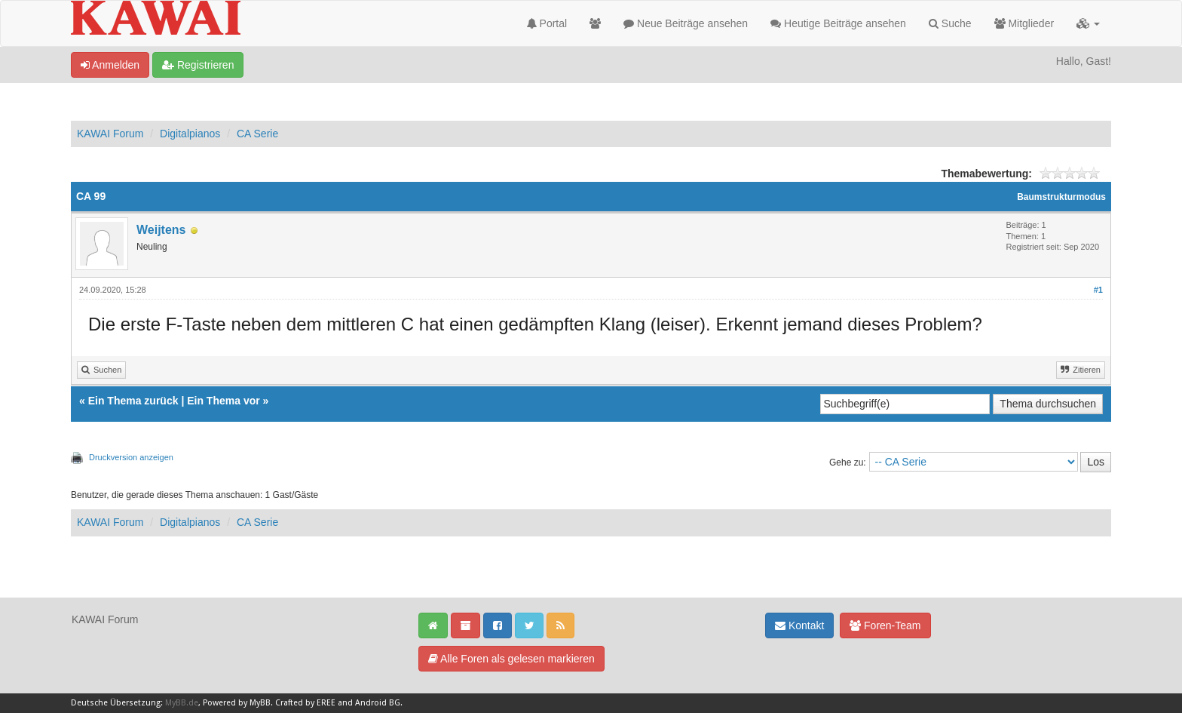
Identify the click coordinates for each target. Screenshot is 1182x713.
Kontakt (799, 625)
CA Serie (257, 134)
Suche (950, 23)
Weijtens (161, 229)
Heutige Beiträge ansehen (838, 23)
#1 (1098, 289)
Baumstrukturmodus (1061, 197)
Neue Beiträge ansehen (685, 23)
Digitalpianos (190, 134)
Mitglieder (1024, 23)
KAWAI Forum (110, 134)
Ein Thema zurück (133, 401)
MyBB (260, 703)
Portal (547, 23)
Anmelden (110, 65)
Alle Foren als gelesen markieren (511, 659)
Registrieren (198, 65)
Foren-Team (885, 625)
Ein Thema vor (223, 401)
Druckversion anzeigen (131, 457)
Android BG (377, 703)
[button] (1088, 23)
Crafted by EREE (305, 703)
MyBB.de (181, 703)
